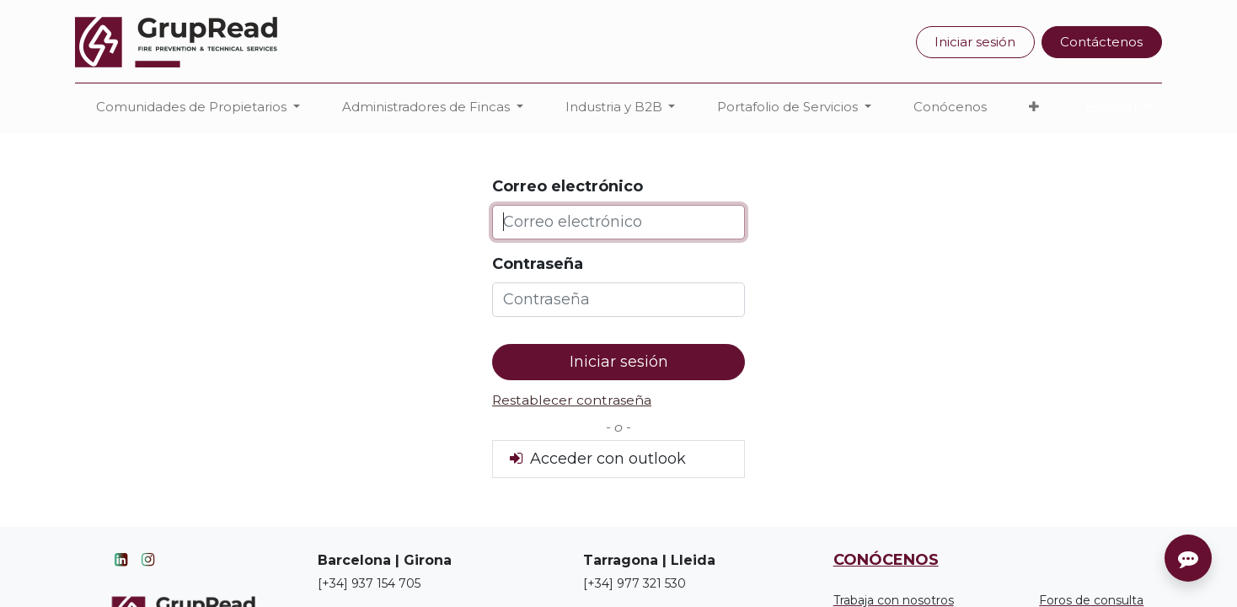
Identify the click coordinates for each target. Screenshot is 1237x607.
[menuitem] (950, 107)
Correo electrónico (567, 186)
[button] (1034, 107)
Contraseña (537, 264)
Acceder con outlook (596, 458)
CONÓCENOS (886, 560)
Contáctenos (1101, 42)
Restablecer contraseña (571, 400)
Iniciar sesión (974, 42)
